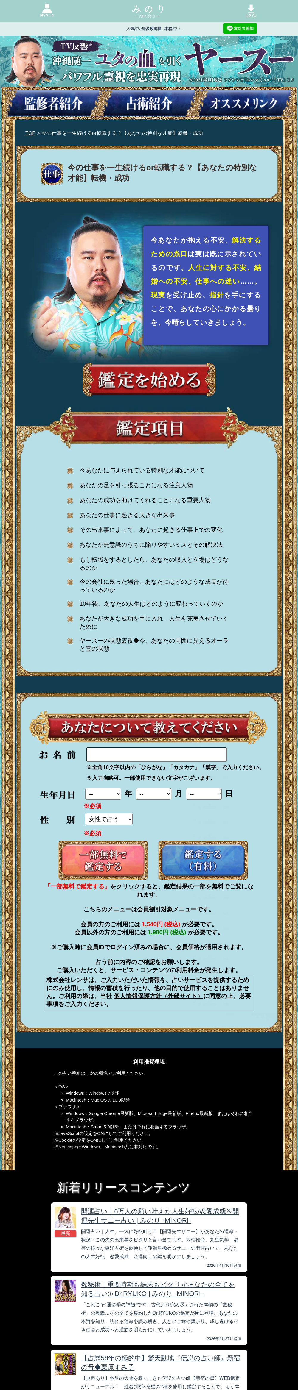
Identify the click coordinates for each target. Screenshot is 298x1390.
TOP (30, 133)
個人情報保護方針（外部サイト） (158, 996)
